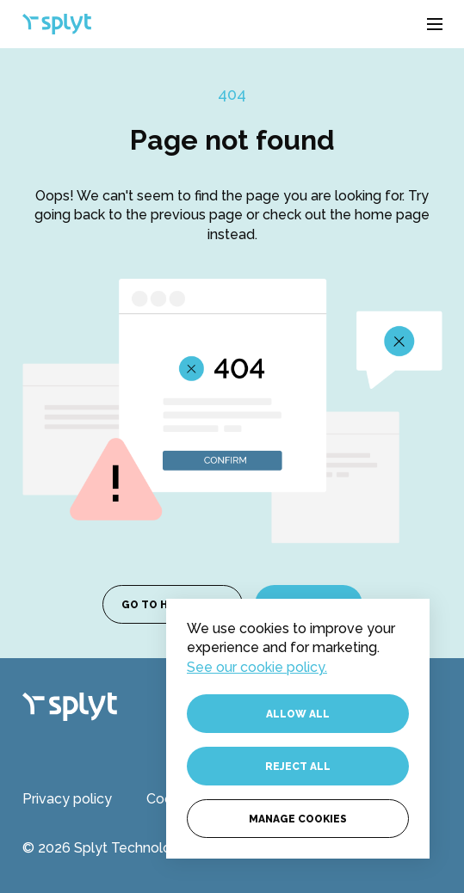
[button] (434, 24)
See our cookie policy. (257, 667)
